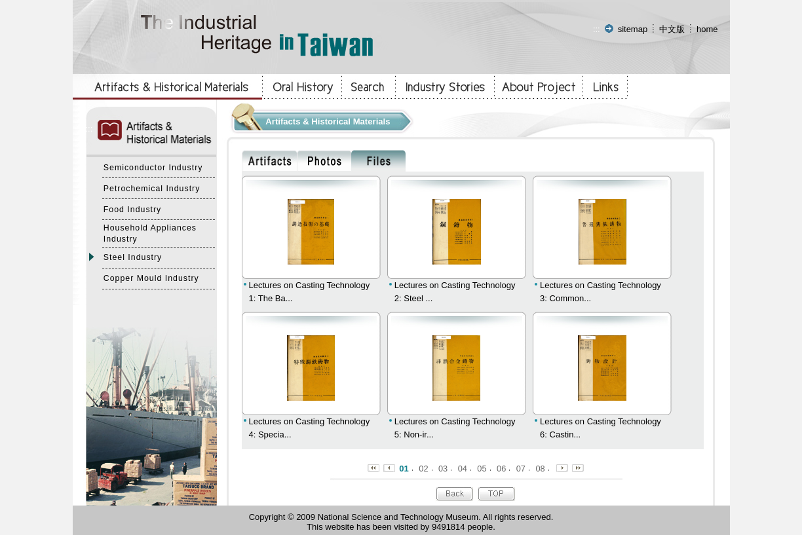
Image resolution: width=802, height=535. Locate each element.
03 (443, 468)
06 (501, 468)
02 (423, 468)
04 (462, 468)
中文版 (672, 29)
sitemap (633, 29)
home (707, 29)
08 (539, 468)
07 (520, 468)
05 (481, 468)
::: (596, 29)
